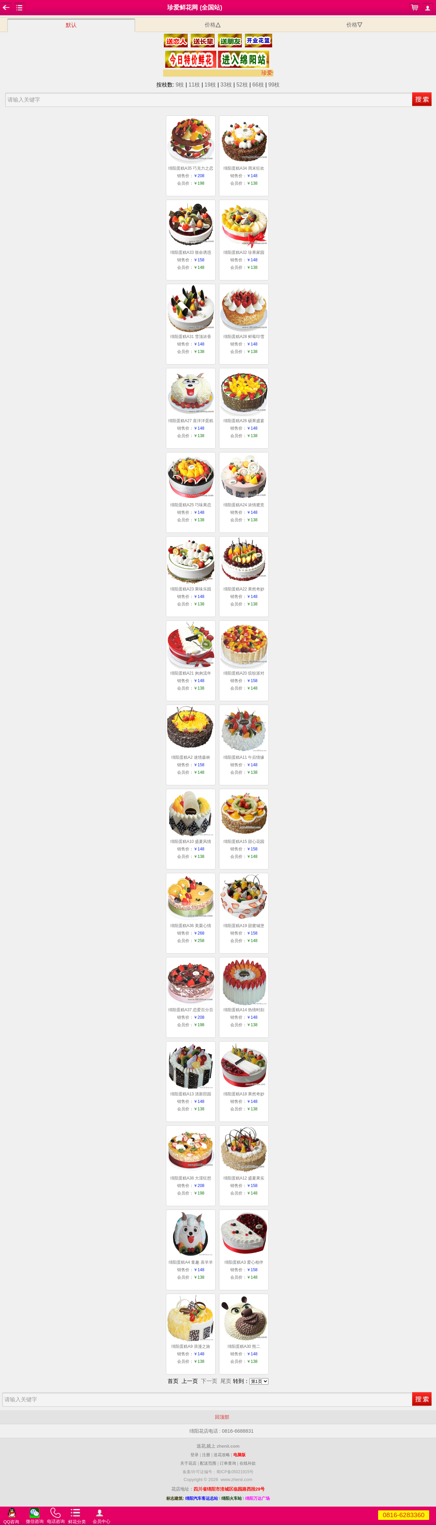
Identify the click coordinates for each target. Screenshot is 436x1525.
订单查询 (228, 1463)
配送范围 (208, 1463)
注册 (206, 1454)
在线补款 (247, 1463)
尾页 (225, 1381)
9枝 (179, 85)
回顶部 (218, 1417)
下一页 (209, 1381)
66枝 (258, 85)
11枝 (194, 85)
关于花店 (188, 1463)
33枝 (226, 85)
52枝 (242, 85)
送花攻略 (222, 1454)
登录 (194, 1454)
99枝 (274, 85)
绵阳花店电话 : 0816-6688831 (218, 1431)
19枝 (210, 85)
